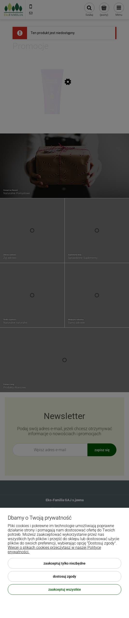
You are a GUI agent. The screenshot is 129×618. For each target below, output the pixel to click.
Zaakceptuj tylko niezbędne (64, 563)
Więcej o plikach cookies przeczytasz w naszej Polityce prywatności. (54, 549)
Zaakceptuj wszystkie (64, 589)
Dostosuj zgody (64, 576)
